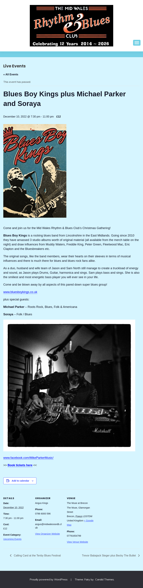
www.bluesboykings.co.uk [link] (20, 292)
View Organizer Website (47, 533)
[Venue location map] (116, 512)
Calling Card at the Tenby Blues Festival (37, 555)
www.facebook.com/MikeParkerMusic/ (28, 457)
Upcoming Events (12, 539)
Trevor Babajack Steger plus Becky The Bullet (109, 555)
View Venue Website (77, 542)
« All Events (10, 74)
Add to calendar (20, 480)
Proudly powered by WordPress (49, 579)
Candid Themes (104, 579)
